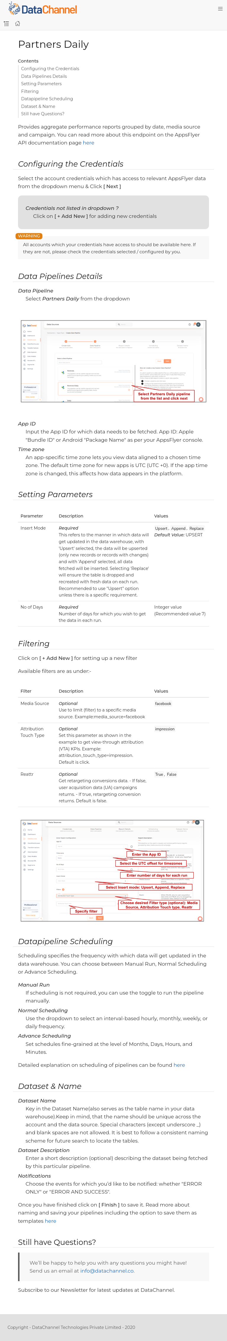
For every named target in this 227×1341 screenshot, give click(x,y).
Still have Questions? (43, 113)
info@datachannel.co (107, 1271)
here (88, 143)
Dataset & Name (38, 106)
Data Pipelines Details (44, 76)
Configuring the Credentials (50, 68)
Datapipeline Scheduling (47, 98)
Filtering (30, 91)
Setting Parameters (41, 83)
